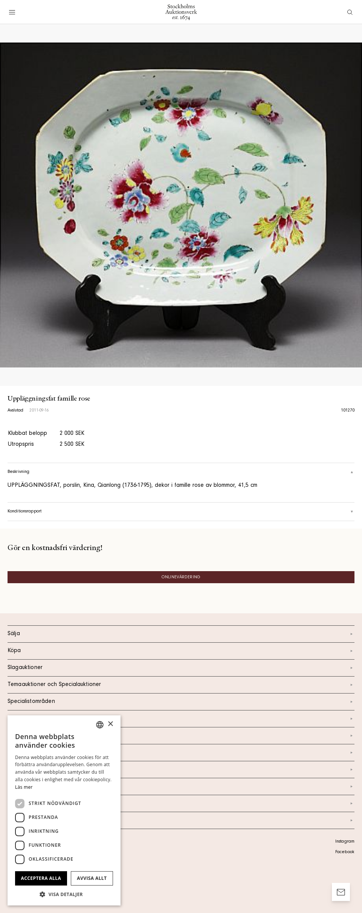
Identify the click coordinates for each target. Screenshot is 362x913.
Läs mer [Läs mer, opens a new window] (24, 787)
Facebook (344, 852)
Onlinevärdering (181, 577)
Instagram (344, 842)
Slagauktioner (181, 668)
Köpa (181, 651)
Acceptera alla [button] (41, 878)
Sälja (181, 634)
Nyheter (181, 770)
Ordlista (181, 803)
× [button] (110, 724)
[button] (64, 894)
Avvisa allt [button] (92, 878)
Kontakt (181, 736)
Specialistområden (181, 702)
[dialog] (64, 810)
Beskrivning (181, 472)
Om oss (181, 753)
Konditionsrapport (181, 511)
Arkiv (181, 820)
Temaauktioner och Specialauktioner (181, 685)
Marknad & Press (181, 786)
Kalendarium (181, 719)
